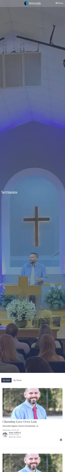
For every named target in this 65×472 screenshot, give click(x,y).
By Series (18, 380)
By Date (6, 380)
